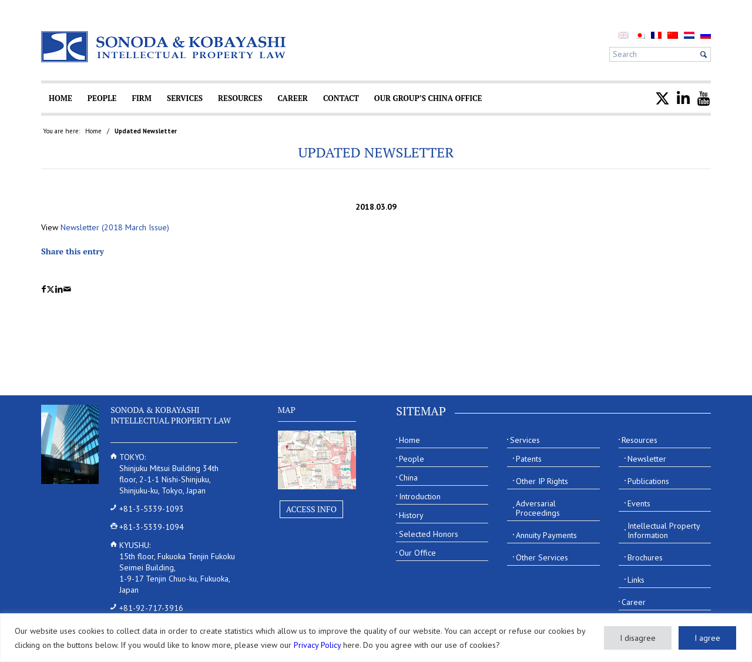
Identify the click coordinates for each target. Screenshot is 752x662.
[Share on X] (50, 289)
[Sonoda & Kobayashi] (164, 46)
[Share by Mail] (67, 289)
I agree (707, 638)
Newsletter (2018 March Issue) (115, 227)
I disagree (638, 638)
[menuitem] (639, 35)
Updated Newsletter (376, 152)
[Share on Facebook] (44, 289)
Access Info (311, 509)
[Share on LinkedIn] (59, 289)
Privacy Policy (317, 645)
